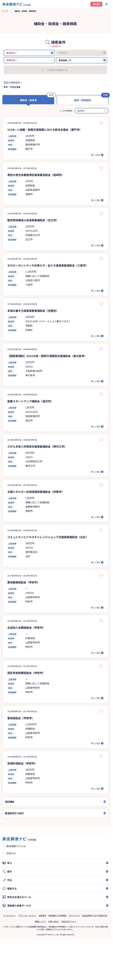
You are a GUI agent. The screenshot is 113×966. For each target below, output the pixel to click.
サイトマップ (74, 915)
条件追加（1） (65, 60)
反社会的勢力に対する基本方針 (94, 915)
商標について (40, 921)
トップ (5, 11)
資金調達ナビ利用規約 (57, 915)
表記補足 (10, 801)
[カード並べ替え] (91, 110)
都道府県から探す (14, 813)
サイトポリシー (9, 915)
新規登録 (96, 4)
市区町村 (63, 52)
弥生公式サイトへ (68, 921)
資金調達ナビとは (16, 846)
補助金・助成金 (28, 100)
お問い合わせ (53, 921)
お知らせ (11, 853)
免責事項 (42, 915)
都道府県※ (11, 52)
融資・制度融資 (82, 100)
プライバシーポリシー (27, 915)
